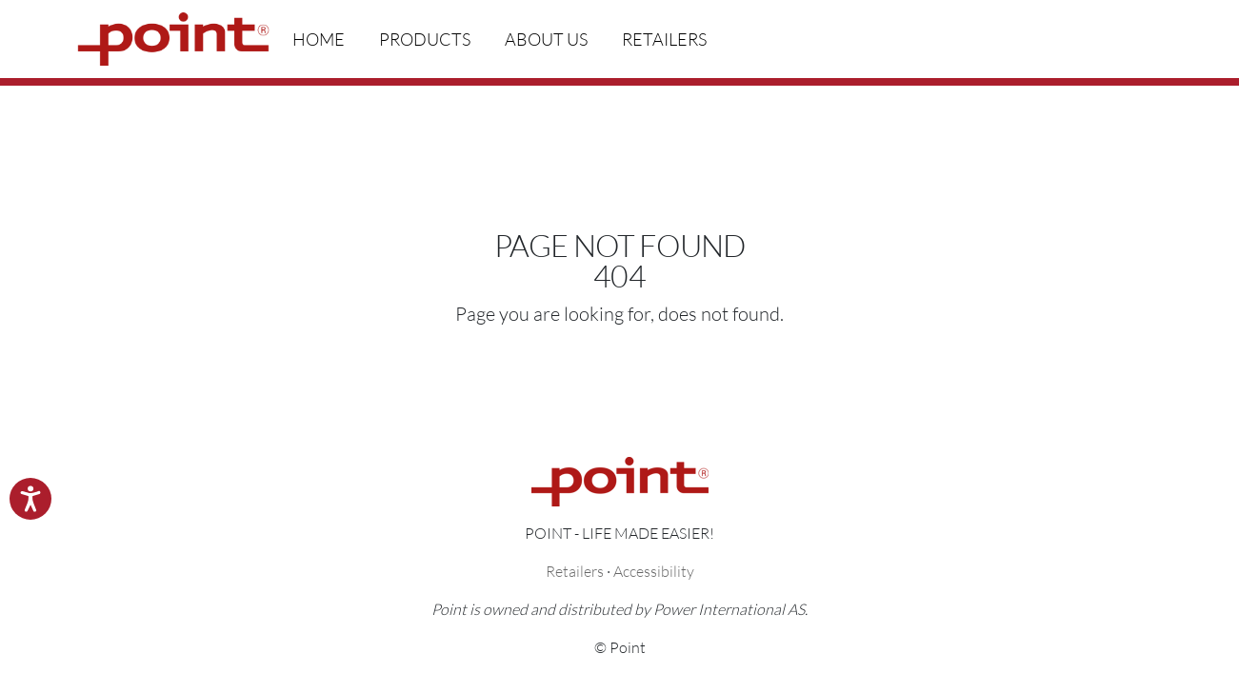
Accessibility (653, 571)
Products (424, 39)
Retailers (664, 39)
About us (546, 39)
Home (318, 39)
